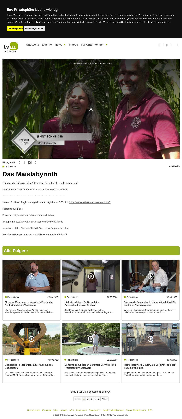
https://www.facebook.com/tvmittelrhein (34, 215)
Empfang (46, 410)
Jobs (55, 410)
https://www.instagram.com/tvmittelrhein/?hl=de (38, 221)
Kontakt (63, 410)
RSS (150, 410)
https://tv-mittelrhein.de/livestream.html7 (90, 202)
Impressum (81, 410)
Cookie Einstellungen (136, 410)
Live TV (47, 44)
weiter (104, 399)
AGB (71, 410)
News (58, 44)
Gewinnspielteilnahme (113, 410)
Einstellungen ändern (34, 28)
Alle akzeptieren (15, 28)
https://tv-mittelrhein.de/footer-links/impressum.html (41, 228)
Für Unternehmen (92, 44)
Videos (73, 44)
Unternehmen (33, 410)
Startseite (32, 44)
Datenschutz (95, 410)
